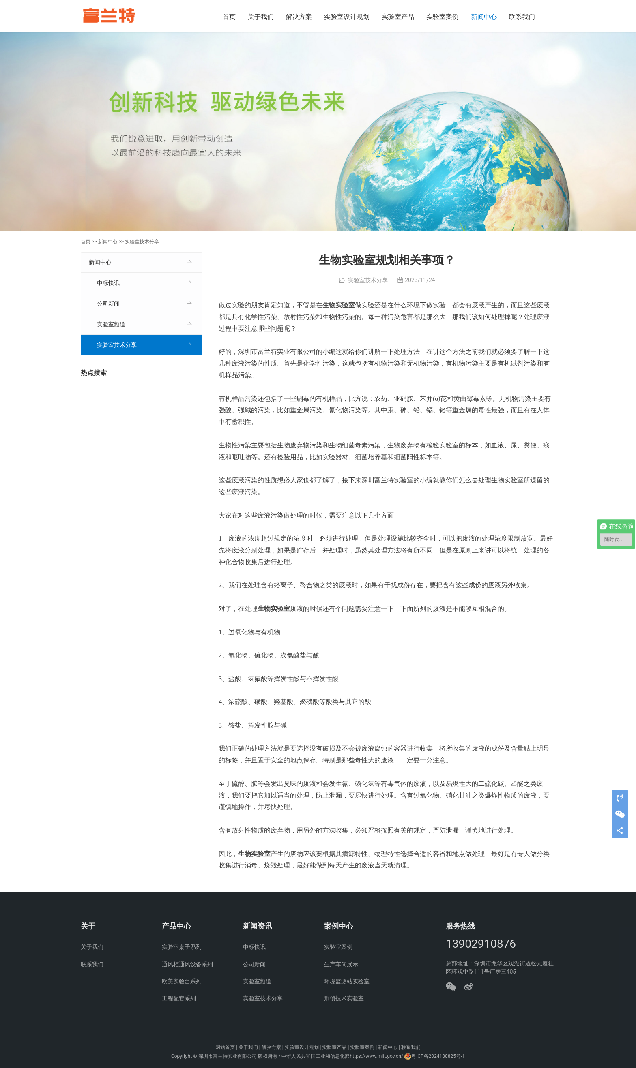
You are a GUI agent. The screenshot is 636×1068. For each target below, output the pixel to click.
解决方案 (299, 17)
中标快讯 (108, 283)
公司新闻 (108, 303)
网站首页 (225, 1047)
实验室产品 (398, 17)
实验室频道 (111, 324)
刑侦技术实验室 (344, 998)
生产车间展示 (341, 964)
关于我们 (261, 17)
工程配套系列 (179, 998)
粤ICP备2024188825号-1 (438, 1056)
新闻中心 (484, 17)
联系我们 (522, 17)
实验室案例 (442, 17)
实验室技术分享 (142, 241)
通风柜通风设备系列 (187, 964)
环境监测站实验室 (347, 981)
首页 (229, 17)
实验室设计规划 (347, 17)
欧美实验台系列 (182, 981)
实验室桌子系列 (182, 947)
